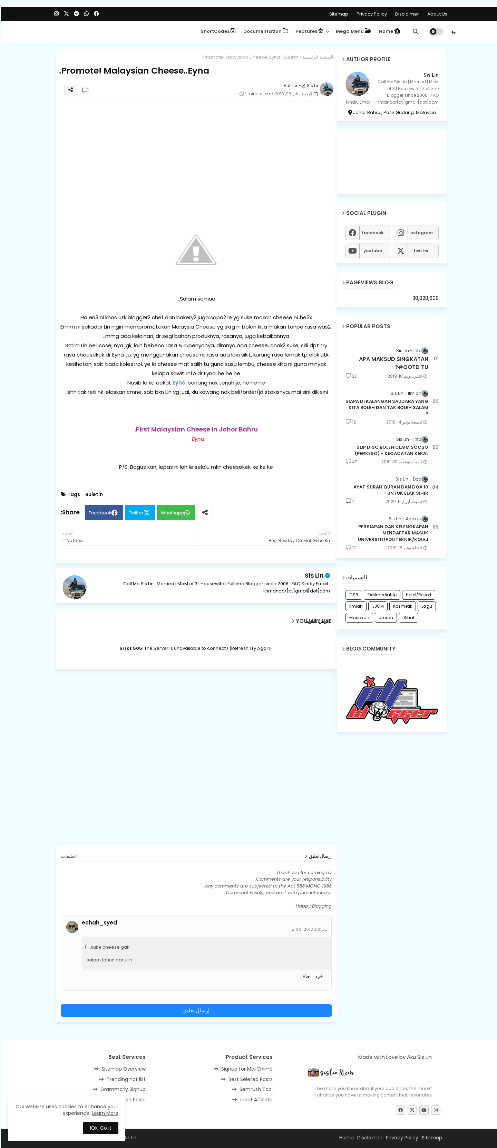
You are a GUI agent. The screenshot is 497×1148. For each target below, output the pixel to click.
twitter (420, 251)
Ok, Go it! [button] (99, 1128)
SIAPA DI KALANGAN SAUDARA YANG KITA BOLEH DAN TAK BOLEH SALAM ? (385, 407)
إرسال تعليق (195, 1010)
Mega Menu (352, 31)
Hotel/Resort (417, 595)
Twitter (135, 513)
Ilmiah (355, 606)
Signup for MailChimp (246, 1068)
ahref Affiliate (255, 1099)
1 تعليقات (69, 856)
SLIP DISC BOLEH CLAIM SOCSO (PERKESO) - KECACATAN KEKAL (390, 450)
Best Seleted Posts (249, 1079)
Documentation (264, 31)
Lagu (425, 606)
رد (316, 976)
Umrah (385, 617)
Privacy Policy (370, 14)
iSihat (407, 617)
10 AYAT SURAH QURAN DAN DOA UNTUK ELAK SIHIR (389, 490)
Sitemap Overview (122, 1068)
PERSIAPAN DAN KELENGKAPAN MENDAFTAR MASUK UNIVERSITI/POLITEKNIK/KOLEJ (392, 533)
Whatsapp (171, 513)
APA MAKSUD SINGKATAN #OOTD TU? (392, 363)
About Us (435, 14)
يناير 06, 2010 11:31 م (309, 929)
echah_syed (98, 922)
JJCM (377, 606)
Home (388, 31)
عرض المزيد (316, 621)
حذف (304, 976)
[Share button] (204, 512)
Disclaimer (405, 14)
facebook (371, 233)
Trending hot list (125, 1079)
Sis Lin (313, 575)
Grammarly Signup (122, 1089)
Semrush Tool (255, 1089)
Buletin (290, 57)
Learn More (104, 1113)
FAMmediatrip (381, 595)
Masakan (358, 617)
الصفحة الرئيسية (316, 57)
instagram (420, 233)
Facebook (99, 513)
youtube (371, 251)
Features (308, 31)
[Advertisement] (195, 155)
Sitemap (337, 14)
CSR (352, 595)
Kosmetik (401, 606)
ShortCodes (216, 31)
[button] (414, 31)
